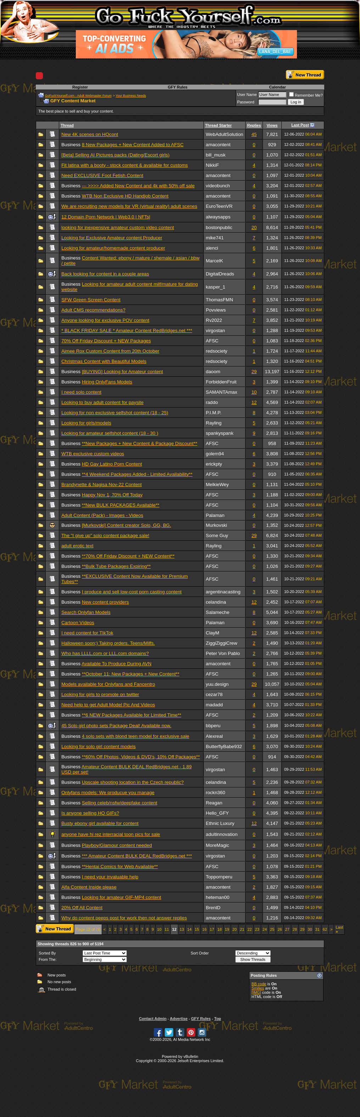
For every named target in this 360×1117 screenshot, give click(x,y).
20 (254, 227)
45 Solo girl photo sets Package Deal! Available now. (116, 725)
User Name (247, 94)
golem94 (215, 453)
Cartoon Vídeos (77, 622)
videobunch (218, 185)
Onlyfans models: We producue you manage (107, 792)
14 (189, 929)
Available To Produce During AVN (116, 663)
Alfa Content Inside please (89, 887)
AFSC (212, 340)
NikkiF (212, 165)
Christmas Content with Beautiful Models (103, 361)
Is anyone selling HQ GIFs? (90, 813)
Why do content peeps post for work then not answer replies (124, 918)
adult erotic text (77, 545)
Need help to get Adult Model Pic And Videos (108, 704)
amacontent (218, 144)
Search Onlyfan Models (86, 612)
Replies (254, 125)
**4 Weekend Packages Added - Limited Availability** (137, 474)
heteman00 (218, 897)
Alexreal (214, 736)
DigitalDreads (220, 274)
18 (219, 929)
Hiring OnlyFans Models (107, 381)
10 (254, 392)
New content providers (105, 602)
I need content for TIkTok (87, 633)
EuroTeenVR (219, 206)
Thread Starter (218, 125)
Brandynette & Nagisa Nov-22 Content (101, 484)
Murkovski (216, 525)
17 (212, 929)
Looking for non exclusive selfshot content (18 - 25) (114, 412)
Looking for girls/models (86, 423)
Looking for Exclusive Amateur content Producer (111, 237)
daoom (213, 371)
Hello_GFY (217, 813)
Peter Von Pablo (223, 653)
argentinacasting (223, 591)
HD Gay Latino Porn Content (112, 464)
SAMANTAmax (221, 392)
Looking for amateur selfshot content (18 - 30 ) (109, 433)
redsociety (216, 351)
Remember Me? (306, 95)
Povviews (216, 310)
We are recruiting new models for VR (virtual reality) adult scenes (129, 206)
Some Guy (217, 535)
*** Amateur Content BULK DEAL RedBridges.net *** (137, 856)
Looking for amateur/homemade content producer (113, 248)
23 (257, 929)
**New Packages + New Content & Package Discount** (139, 443)
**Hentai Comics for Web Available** (120, 866)
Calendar (277, 87)
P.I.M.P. (213, 412)
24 (265, 929)
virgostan (215, 330)
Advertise (178, 1018)
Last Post (300, 125)
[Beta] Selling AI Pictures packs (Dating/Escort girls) (115, 155)
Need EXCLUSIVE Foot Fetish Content (102, 175)
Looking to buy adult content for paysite (102, 402)
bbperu (213, 725)
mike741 (215, 237)
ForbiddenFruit (221, 381)
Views (271, 125)
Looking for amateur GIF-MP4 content (121, 897)
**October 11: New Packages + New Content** (130, 674)
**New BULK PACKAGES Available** (120, 505)
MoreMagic (217, 845)
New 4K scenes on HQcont (89, 134)
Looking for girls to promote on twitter (100, 694)
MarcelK (214, 260)
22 (249, 929)
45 (254, 134)
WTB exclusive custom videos (92, 453)
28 (295, 929)
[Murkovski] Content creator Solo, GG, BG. (126, 525)
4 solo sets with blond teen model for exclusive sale (135, 736)
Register (80, 87)
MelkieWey (217, 484)
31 (317, 929)
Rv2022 (214, 320)
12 (254, 402)
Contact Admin (153, 1018)
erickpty (214, 464)
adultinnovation (222, 834)
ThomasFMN (219, 299)
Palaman (215, 515)
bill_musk (216, 155)
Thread (67, 125)
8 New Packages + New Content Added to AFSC (133, 144)
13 (182, 929)
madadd (214, 704)
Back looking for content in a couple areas (105, 274)
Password (245, 102)
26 (279, 929)
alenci (212, 248)
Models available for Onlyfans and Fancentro (108, 684)
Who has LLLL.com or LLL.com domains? (105, 653)
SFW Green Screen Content (90, 299)
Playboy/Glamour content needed (117, 845)
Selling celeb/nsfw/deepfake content (119, 802)
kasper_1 (215, 287)
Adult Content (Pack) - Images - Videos (102, 515)
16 (204, 929)
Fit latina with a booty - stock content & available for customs (124, 165)
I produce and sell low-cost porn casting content (132, 591)
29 (254, 371)
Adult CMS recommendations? (93, 310)
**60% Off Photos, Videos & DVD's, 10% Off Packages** (141, 756)
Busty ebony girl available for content (100, 823)
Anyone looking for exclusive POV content (105, 320)
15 (197, 929)
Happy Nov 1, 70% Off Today (112, 494)
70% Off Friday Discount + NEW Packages (106, 340)
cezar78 (214, 694)
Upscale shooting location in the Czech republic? (133, 782)
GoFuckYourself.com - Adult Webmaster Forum (78, 95)
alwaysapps (218, 217)
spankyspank (220, 433)
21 (242, 929)
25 (272, 929)
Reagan (214, 802)
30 (310, 929)
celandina (216, 602)
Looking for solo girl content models (98, 746)
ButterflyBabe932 (224, 746)
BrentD (213, 907)
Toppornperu (219, 876)
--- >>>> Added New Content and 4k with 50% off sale (138, 185)
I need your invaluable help (110, 876)
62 (325, 929)
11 (167, 929)
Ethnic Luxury (220, 823)
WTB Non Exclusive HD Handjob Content (125, 196)
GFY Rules (177, 87)
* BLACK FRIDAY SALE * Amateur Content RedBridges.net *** (126, 330)
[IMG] (256, 992)
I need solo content (81, 392)
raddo (212, 402)
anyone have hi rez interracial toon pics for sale (110, 834)
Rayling (213, 423)
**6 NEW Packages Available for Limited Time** (131, 715)
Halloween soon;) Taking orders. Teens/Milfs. (108, 643)
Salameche (218, 612)
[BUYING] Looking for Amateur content (122, 371)
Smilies (258, 988)
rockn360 (215, 792)
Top (217, 1018)
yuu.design (217, 684)
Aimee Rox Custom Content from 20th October (110, 351)
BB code (259, 984)
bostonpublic (219, 227)
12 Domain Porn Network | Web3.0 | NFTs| (105, 217)
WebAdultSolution (224, 134)
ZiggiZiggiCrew (221, 643)
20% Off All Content (81, 907)
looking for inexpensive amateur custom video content (117, 227)
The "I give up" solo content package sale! (105, 535)
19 (227, 929)
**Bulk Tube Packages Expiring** (116, 566)
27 (287, 929)
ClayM (212, 633)
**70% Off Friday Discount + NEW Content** (128, 556)
